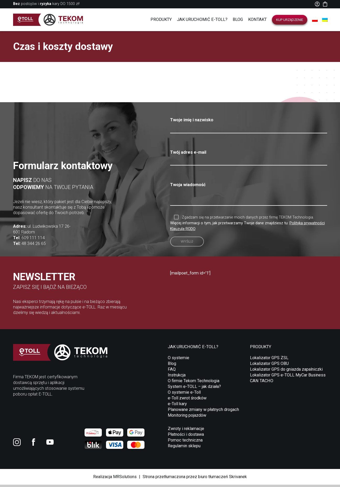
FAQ (172, 371)
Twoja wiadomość (248, 195)
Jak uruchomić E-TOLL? (202, 19)
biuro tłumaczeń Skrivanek (222, 479)
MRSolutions (125, 479)
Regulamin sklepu (184, 448)
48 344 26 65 (33, 245)
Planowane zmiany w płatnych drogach (203, 411)
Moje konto (317, 4)
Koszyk (325, 4)
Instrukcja (177, 377)
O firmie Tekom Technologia (193, 383)
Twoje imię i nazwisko (248, 123)
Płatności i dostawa (186, 436)
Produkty (161, 19)
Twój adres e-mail (248, 156)
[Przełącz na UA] (324, 19)
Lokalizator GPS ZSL (269, 360)
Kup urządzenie (289, 20)
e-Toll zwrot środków (187, 400)
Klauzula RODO (183, 231)
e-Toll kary (177, 406)
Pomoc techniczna (185, 442)
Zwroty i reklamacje (186, 430)
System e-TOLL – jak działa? (194, 388)
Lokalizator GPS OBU (269, 365)
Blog (238, 19)
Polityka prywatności (307, 225)
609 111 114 (33, 240)
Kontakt (257, 19)
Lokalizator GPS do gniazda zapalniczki (286, 371)
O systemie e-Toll (184, 394)
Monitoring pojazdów (187, 417)
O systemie (178, 360)
